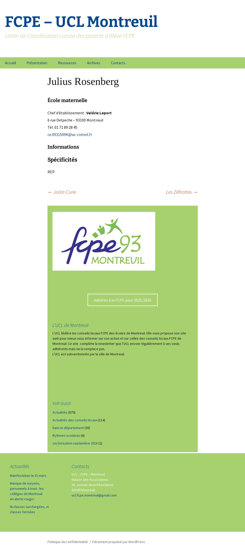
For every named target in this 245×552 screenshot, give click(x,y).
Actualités (59, 412)
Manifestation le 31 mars (28, 475)
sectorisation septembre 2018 (75, 443)
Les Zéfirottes (182, 192)
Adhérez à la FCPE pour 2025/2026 (122, 300)
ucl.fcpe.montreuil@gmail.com (94, 495)
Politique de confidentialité (68, 542)
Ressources (67, 63)
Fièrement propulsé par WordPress (118, 542)
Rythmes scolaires (66, 435)
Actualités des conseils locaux (74, 420)
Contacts (118, 63)
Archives (93, 63)
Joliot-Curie (62, 192)
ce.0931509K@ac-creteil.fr (70, 134)
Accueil (10, 63)
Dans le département (68, 428)
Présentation (37, 63)
